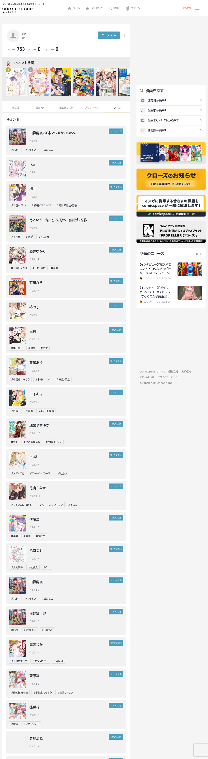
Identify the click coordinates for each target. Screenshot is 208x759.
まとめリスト (66, 107)
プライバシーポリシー (168, 377)
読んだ (15, 107)
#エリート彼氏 (46, 410)
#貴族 (14, 724)
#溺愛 (31, 348)
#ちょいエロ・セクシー (23, 504)
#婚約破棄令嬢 (31, 442)
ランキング (94, 8)
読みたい (41, 107)
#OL (46, 567)
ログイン (132, 8)
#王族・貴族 (39, 268)
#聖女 (14, 442)
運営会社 (173, 371)
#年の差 (73, 504)
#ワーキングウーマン (41, 473)
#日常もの (47, 149)
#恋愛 (29, 236)
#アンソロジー (40, 661)
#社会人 (62, 473)
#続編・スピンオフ (41, 205)
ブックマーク (92, 107)
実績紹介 (186, 371)
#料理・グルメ (18, 205)
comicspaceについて (152, 371)
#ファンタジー (31, 724)
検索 (114, 8)
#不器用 (28, 410)
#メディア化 (18, 473)
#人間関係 (17, 567)
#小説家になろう (20, 379)
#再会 (14, 410)
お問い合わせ (147, 377)
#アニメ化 (44, 236)
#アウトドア (29, 149)
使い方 (186, 8)
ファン (117, 107)
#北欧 (14, 149)
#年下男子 (17, 348)
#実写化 (16, 236)
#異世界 (58, 661)
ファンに (116, 131)
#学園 (26, 536)
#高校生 (40, 536)
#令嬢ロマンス (19, 268)
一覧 (195, 254)
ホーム (74, 8)
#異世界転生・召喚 (66, 205)
